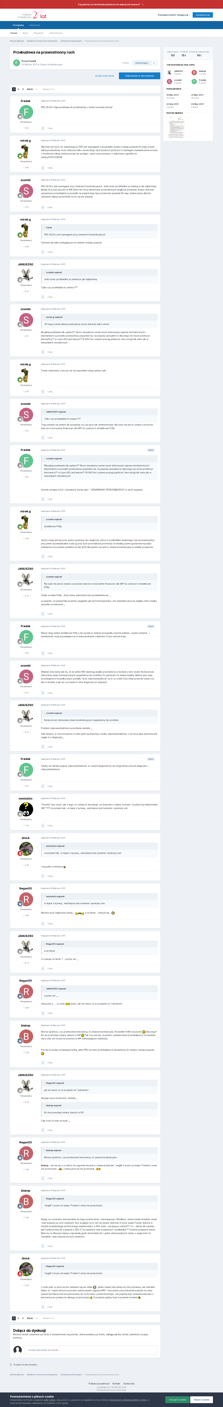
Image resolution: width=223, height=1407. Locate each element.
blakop (202, 71)
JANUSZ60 (180, 71)
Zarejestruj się (203, 15)
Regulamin (39, 33)
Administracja (55, 33)
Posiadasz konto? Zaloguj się (174, 15)
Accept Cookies (177, 1399)
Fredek (202, 80)
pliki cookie (49, 1400)
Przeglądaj (18, 26)
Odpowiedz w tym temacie (139, 75)
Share (125, 63)
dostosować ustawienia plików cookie (127, 1400)
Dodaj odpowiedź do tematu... (44, 1350)
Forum (14, 33)
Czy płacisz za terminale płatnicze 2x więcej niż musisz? (109, 4)
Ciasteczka (128, 1383)
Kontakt (116, 1383)
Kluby (25, 33)
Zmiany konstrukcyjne (51, 64)
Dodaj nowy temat (104, 75)
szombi (178, 80)
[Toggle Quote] (45, 227)
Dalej (30, 89)
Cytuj (50, 128)
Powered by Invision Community (111, 1390)
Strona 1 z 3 (49, 89)
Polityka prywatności (99, 1383)
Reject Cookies (201, 1399)
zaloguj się (111, 1334)
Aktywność (34, 25)
